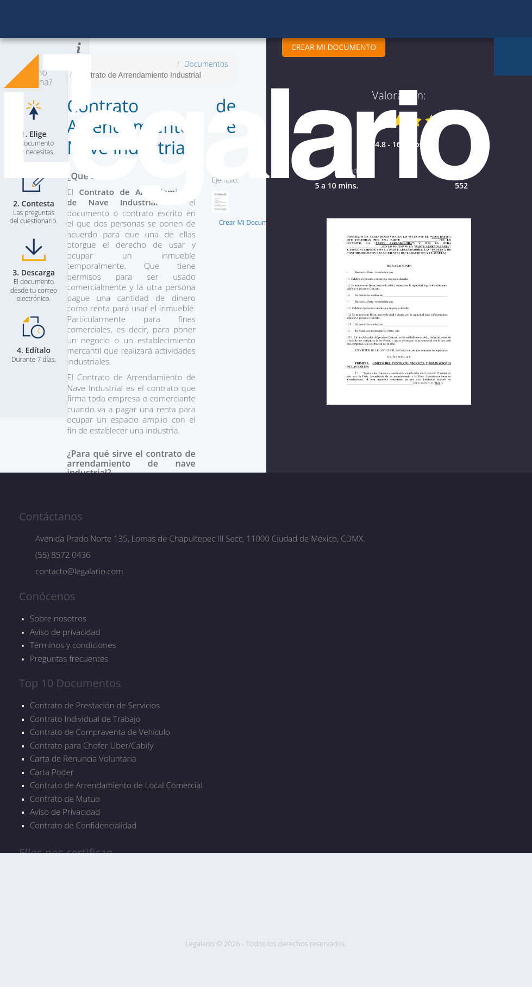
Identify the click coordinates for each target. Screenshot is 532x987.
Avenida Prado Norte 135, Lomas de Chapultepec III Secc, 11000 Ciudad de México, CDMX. (200, 538)
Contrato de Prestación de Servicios (95, 705)
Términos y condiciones (73, 644)
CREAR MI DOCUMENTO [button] (333, 47)
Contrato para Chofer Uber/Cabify (91, 745)
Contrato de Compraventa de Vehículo (100, 732)
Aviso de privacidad (65, 631)
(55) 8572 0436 (63, 554)
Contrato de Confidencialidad (83, 825)
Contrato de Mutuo (65, 799)
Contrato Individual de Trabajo (85, 719)
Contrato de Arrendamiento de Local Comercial (116, 785)
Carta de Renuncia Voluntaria (83, 758)
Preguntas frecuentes (69, 658)
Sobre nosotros (58, 618)
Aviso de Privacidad (65, 812)
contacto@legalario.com (79, 570)
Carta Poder (52, 772)
